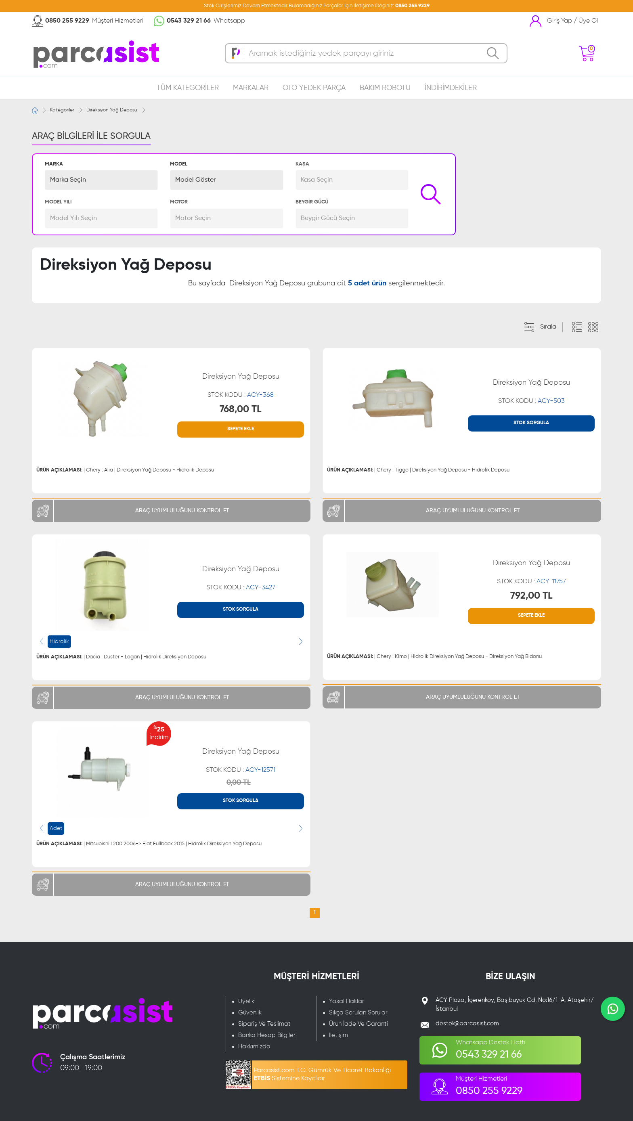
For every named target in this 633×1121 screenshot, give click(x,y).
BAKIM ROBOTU (385, 88)
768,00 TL (241, 409)
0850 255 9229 (412, 5)
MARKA (54, 164)
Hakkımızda (254, 1046)
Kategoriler (62, 110)
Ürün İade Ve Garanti (358, 1024)
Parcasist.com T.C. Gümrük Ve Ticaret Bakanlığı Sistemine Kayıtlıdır (322, 1074)
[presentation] (41, 641)
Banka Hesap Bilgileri (267, 1035)
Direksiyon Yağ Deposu (111, 110)
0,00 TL (238, 782)
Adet (56, 828)
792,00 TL (531, 596)
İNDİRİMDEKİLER (451, 88)
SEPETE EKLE (240, 429)
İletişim (338, 1035)
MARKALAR (250, 88)
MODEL (178, 164)
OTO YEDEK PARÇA (314, 88)
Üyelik (246, 1001)
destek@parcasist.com (467, 1023)
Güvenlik (250, 1013)
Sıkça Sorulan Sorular (358, 1013)
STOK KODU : (241, 395)
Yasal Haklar (346, 1001)
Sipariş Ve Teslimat (264, 1024)
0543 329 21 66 (189, 21)
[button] (101, 180)
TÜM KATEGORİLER (188, 88)
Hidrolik (59, 641)
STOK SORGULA (531, 423)
